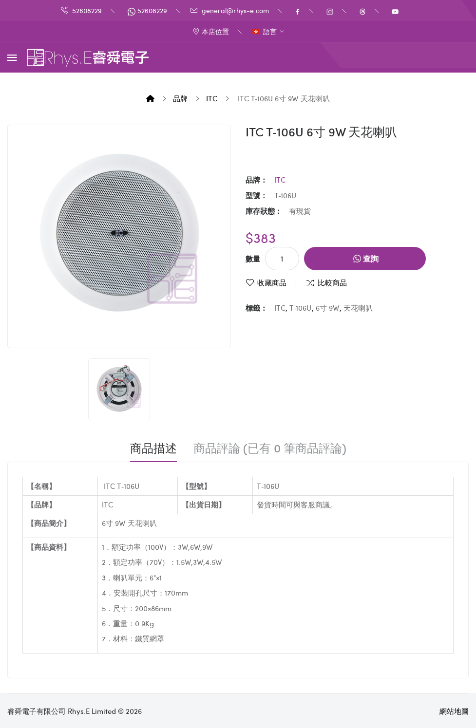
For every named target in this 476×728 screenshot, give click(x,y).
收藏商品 (271, 282)
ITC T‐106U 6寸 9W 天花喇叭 (283, 98)
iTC (211, 98)
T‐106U (300, 307)
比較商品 (332, 282)
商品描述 (153, 448)
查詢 (366, 258)
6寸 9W (328, 307)
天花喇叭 (358, 307)
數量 (253, 258)
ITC (280, 307)
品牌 (180, 98)
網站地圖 (454, 711)
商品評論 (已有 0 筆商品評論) (269, 448)
